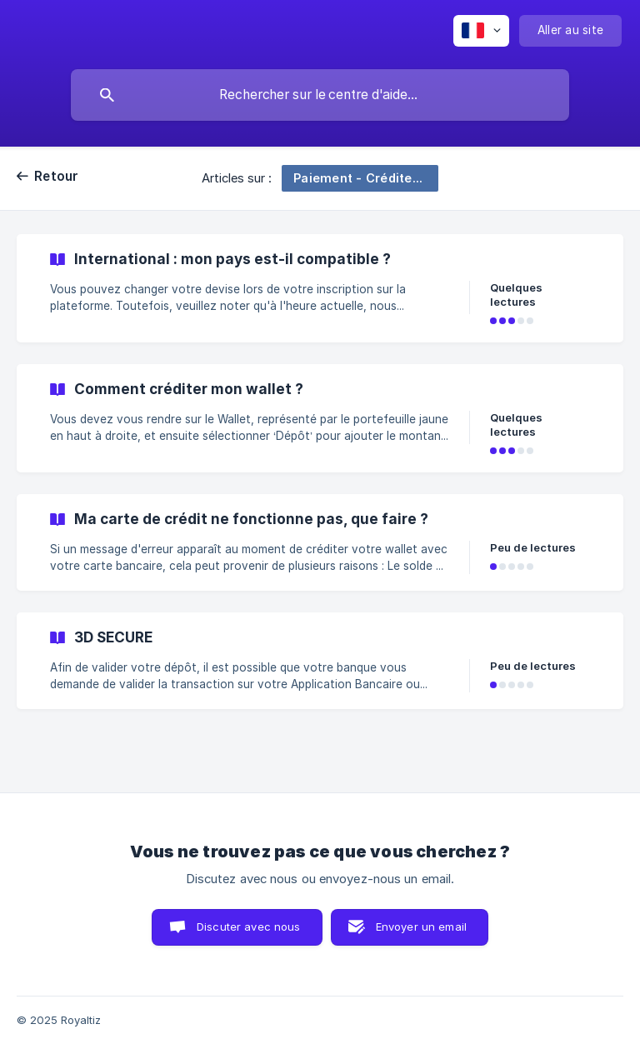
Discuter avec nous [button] (249, 926)
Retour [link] (56, 176)
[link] (320, 288)
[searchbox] (320, 95)
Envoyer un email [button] (421, 926)
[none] (481, 31)
